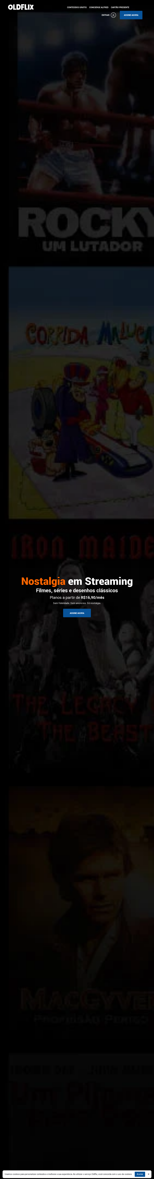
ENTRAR (109, 15)
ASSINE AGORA (131, 15)
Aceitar (140, 1174)
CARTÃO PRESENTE (120, 7)
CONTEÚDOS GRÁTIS (77, 7)
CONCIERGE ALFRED (98, 7)
